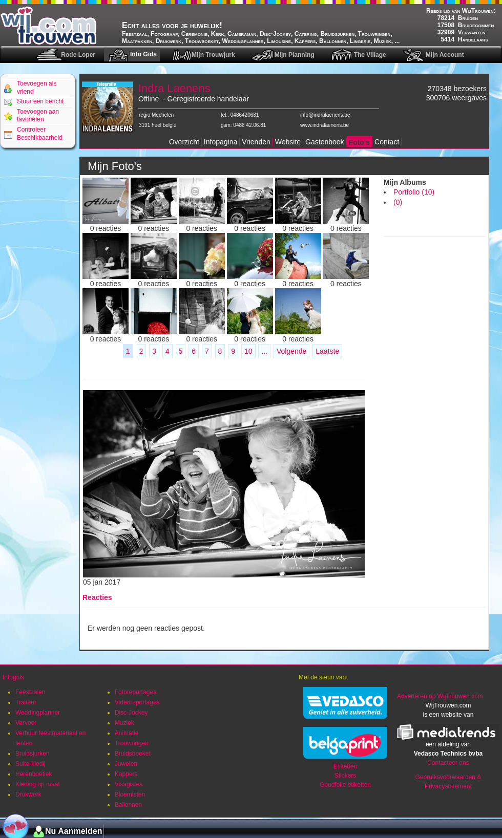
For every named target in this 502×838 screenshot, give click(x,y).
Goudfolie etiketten (345, 784)
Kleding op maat (37, 784)
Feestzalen (30, 692)
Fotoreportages (135, 692)
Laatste (327, 351)
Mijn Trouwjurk (213, 54)
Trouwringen (132, 743)
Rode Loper (78, 54)
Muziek (124, 722)
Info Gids (143, 54)
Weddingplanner (37, 712)
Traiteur (25, 702)
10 (248, 351)
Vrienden (256, 142)
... (264, 351)
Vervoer (25, 722)
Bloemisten (130, 794)
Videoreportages (137, 702)
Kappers (126, 774)
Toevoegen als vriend (36, 87)
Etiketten (345, 766)
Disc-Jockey (131, 712)
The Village (370, 54)
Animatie (127, 733)
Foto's (359, 142)
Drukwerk (28, 794)
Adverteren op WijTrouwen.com (440, 696)
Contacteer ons (448, 762)
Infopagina (220, 142)
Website (288, 142)
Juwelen (126, 763)
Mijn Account (445, 54)
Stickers (345, 775)
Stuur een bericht (40, 101)
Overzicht (184, 142)
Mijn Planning (295, 54)
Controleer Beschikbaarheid (39, 133)
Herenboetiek (33, 774)
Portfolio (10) (413, 192)
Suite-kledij (30, 763)
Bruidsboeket (133, 753)
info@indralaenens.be (325, 115)
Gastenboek (324, 142)
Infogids (13, 677)
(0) (397, 202)
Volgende (291, 351)
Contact (386, 142)
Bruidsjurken (32, 753)
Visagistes (128, 784)
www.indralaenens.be (324, 125)
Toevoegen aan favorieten (38, 115)
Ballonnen (128, 804)
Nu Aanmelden (73, 831)
